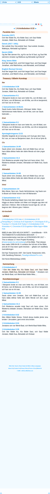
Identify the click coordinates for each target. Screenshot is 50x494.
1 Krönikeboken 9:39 (10, 87)
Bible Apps (38, 226)
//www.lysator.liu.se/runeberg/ (14, 242)
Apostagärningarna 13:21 (12, 134)
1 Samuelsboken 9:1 (10, 96)
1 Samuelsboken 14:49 (11, 147)
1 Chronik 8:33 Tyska (18, 224)
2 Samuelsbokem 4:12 (11, 198)
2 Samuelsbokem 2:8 (10, 189)
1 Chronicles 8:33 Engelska (21, 226)
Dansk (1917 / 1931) (10, 44)
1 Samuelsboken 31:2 (11, 158)
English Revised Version (12, 69)
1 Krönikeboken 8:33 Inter (12, 219)
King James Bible (9, 61)
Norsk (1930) (7, 52)
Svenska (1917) (8, 35)
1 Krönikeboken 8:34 (10, 323)
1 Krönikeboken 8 (9, 267)
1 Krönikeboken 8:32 (10, 315)
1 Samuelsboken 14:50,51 (12, 107)
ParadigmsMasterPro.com (32, 255)
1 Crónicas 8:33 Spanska (22, 222)
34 (36, 271)
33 (2, 269)
